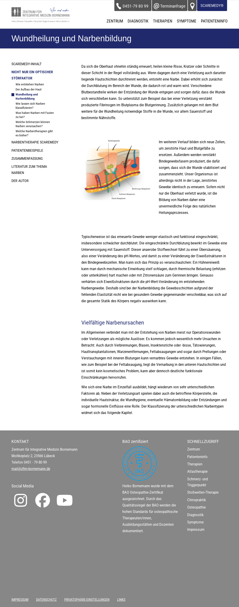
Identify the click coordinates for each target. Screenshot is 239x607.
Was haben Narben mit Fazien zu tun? (35, 115)
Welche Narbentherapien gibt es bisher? (34, 133)
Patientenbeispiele (27, 150)
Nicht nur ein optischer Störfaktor (32, 75)
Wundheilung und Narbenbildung (27, 96)
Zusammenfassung (27, 159)
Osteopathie (196, 507)
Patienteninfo (197, 457)
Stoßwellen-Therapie (203, 492)
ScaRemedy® (212, 5)
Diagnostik (195, 515)
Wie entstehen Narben (30, 84)
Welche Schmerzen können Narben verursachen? (33, 124)
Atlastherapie (197, 471)
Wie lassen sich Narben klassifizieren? (30, 105)
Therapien (194, 464)
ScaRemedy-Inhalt (26, 64)
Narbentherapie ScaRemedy (34, 142)
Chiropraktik (196, 500)
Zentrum (193, 449)
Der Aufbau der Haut (28, 89)
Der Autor (20, 181)
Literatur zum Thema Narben (29, 170)
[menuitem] (115, 21)
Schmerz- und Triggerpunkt (197, 482)
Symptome (195, 522)
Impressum (195, 529)
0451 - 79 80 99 (35, 462)
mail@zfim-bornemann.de (30, 469)
